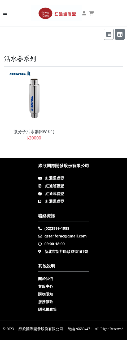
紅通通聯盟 (54, 178)
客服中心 (45, 286)
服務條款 (45, 301)
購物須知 (45, 293)
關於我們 (45, 278)
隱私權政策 (47, 309)
